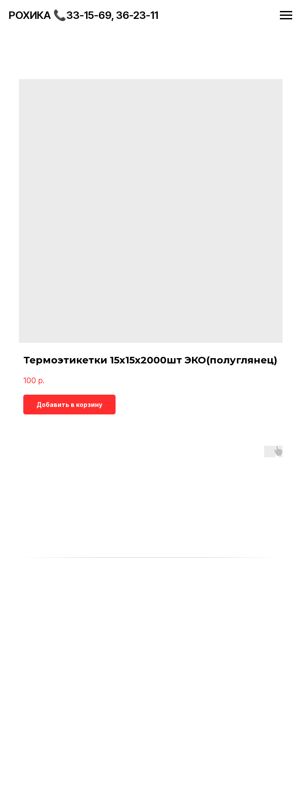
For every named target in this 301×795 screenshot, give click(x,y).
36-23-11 (137, 15)
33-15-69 (88, 15)
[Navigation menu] (286, 15)
